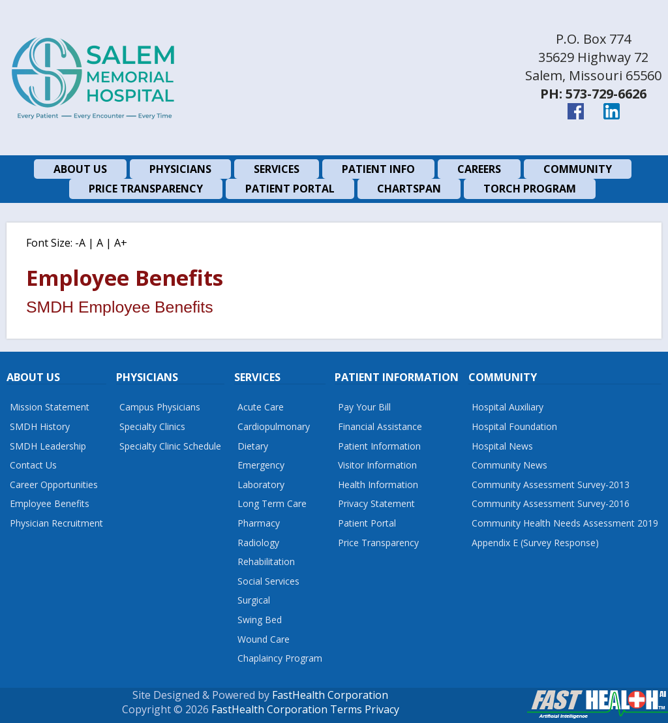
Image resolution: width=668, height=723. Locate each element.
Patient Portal (367, 523)
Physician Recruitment (56, 523)
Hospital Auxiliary (507, 407)
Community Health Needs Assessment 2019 (565, 523)
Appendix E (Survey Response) (535, 542)
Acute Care (260, 407)
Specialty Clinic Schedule (170, 446)
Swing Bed (259, 619)
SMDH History (40, 426)
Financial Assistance (380, 426)
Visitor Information (377, 465)
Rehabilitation (266, 561)
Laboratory (260, 484)
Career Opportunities (54, 484)
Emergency (260, 465)
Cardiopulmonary (273, 426)
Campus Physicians (159, 407)
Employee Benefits (49, 503)
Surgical (253, 600)
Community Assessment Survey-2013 (551, 484)
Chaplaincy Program (279, 658)
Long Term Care (272, 503)
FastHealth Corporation (330, 695)
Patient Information (379, 446)
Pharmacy (258, 523)
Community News (509, 465)
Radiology (258, 542)
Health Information (378, 484)
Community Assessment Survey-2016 (551, 503)
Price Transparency (378, 542)
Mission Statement (49, 407)
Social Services (268, 581)
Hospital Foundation (514, 426)
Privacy (382, 709)
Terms (346, 709)
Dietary (252, 446)
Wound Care (263, 639)
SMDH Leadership (48, 446)
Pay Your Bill (364, 407)
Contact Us (33, 465)
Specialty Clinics (152, 426)
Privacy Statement (376, 503)
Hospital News (502, 446)
